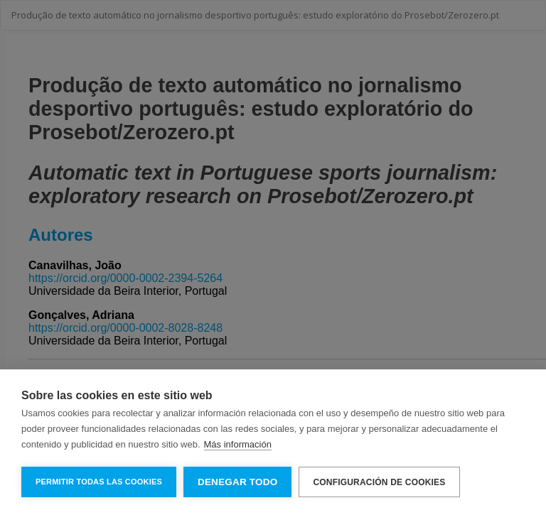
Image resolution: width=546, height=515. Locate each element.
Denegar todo (237, 482)
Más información (238, 444)
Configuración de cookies (379, 482)
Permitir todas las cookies (99, 481)
